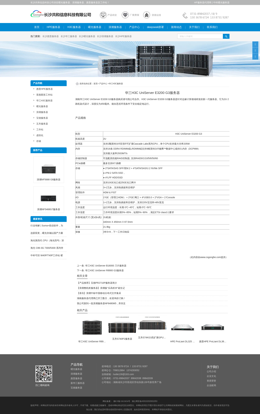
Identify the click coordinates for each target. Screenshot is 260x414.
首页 (36, 27)
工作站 (39, 129)
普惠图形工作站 (44, 94)
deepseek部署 (155, 27)
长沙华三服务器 (69, 36)
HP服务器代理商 (202, 2)
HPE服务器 (53, 27)
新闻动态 (176, 27)
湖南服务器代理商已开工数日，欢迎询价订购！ (101, 298)
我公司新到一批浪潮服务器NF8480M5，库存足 (101, 303)
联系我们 (212, 27)
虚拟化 (39, 135)
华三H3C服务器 (44, 100)
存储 (38, 141)
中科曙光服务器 (221, 2)
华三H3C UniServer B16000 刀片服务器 (105, 265)
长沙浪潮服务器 (105, 36)
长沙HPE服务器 (123, 36)
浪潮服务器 (115, 27)
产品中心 (134, 27)
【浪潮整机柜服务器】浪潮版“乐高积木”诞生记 (101, 288)
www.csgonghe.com (210, 257)
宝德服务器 (42, 118)
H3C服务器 (74, 27)
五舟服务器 (42, 123)
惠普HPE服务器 (44, 89)
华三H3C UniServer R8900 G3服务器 (104, 270)
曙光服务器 (94, 27)
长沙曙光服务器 (87, 36)
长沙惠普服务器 (50, 36)
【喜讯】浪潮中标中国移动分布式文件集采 (99, 293)
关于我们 (194, 27)
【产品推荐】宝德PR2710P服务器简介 (97, 283)
